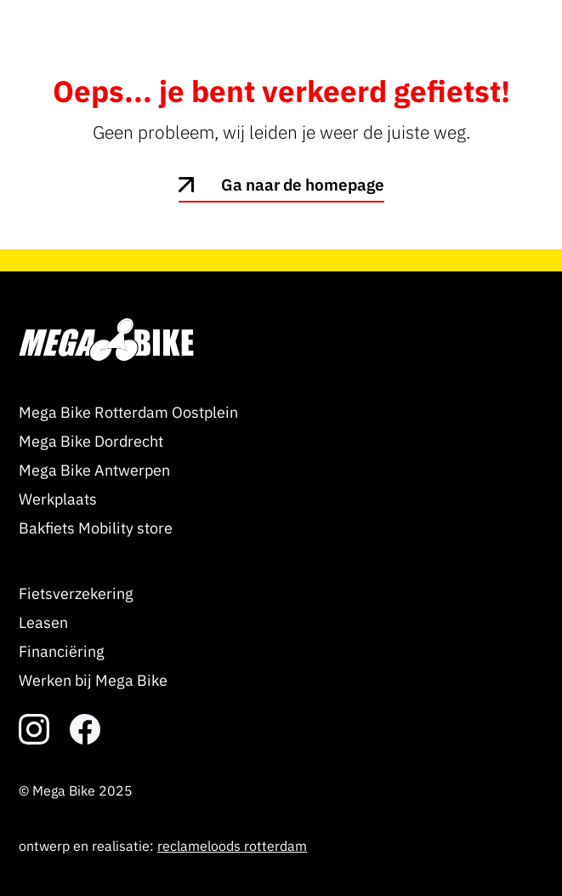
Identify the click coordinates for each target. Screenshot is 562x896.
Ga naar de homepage (302, 184)
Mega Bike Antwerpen (94, 470)
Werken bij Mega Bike (93, 680)
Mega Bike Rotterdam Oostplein (128, 412)
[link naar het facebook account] (85, 729)
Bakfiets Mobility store (96, 528)
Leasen (43, 622)
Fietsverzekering (76, 593)
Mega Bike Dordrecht (91, 441)
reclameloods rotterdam (232, 845)
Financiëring (62, 651)
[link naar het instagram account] (34, 729)
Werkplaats (58, 499)
